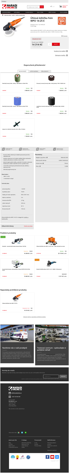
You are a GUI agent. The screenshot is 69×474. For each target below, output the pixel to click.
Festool (30, 251)
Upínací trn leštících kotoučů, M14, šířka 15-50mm (13, 129)
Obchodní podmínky (26, 442)
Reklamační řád (25, 444)
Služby (23, 447)
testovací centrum (50, 354)
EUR (53, 6)
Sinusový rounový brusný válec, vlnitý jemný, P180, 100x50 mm (51, 83)
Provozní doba (37, 445)
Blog (10, 442)
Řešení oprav (12, 445)
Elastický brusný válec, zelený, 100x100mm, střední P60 (15, 83)
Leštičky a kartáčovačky (20, 15)
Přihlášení (4, 1)
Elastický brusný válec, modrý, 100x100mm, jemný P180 (15, 106)
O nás (35, 442)
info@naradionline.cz (16, 393)
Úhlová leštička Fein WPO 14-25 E (9, 303)
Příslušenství (44, 71)
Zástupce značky (61, 55)
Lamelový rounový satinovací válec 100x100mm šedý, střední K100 (50, 107)
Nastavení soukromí (52, 450)
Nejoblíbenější (22, 71)
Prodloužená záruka (13, 447)
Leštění (13, 15)
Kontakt (36, 444)
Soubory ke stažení (61, 51)
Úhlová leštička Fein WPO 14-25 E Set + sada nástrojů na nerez (51, 246)
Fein (35, 26)
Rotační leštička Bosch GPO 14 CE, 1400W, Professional (49, 269)
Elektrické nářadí (7, 15)
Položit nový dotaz (28, 226)
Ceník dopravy (25, 445)
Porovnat (65, 36)
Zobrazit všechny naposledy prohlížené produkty (34, 317)
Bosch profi (64, 274)
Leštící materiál (34, 71)
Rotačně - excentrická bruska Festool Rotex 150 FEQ (14, 246)
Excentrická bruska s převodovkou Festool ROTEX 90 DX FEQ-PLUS (16, 270)
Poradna (11, 444)
